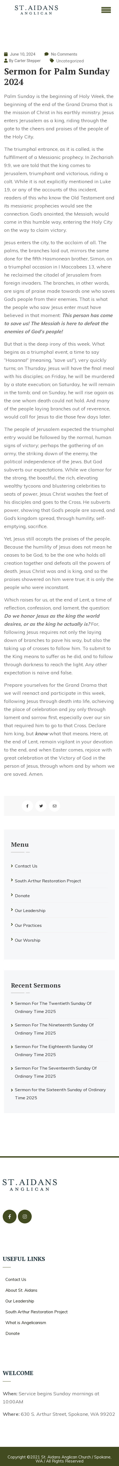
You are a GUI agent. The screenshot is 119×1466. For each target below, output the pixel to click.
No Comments (64, 54)
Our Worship (27, 940)
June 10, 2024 (19, 54)
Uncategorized (70, 60)
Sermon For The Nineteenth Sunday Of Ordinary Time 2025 (54, 1029)
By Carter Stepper (25, 60)
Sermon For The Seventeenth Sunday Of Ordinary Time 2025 (56, 1072)
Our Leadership (30, 910)
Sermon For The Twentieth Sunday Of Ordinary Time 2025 (53, 1007)
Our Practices (28, 925)
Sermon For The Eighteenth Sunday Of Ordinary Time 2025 (54, 1050)
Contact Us (26, 866)
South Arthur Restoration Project (48, 880)
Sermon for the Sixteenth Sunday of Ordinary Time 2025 (60, 1093)
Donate (22, 895)
